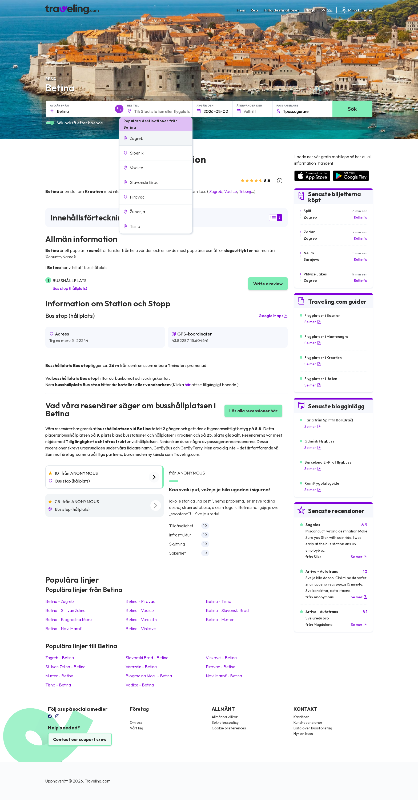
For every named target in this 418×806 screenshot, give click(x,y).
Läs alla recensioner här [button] (253, 410)
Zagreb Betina (59, 657)
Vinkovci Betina (221, 657)
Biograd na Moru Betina (149, 675)
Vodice (230, 191)
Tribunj (245, 191)
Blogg (310, 10)
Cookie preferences (229, 728)
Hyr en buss (303, 733)
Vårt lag (136, 728)
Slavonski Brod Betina (147, 657)
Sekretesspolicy (225, 722)
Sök (352, 108)
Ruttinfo (360, 217)
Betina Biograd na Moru (68, 619)
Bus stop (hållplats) (70, 288)
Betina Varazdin (141, 619)
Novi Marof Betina (224, 675)
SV (326, 10)
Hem (240, 10)
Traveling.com (98, 781)
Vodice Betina (140, 685)
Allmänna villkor (225, 716)
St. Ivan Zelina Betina (65, 666)
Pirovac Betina (220, 666)
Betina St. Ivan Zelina (65, 610)
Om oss (136, 722)
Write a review (268, 283)
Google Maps (273, 316)
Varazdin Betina (141, 666)
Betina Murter (220, 619)
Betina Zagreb (59, 601)
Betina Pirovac (140, 601)
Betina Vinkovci (141, 628)
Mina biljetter (357, 10)
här (188, 384)
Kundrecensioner (308, 722)
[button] (155, 138)
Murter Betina (59, 675)
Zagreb (215, 191)
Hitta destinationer (281, 10)
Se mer (312, 321)
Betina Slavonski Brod (227, 610)
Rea (254, 10)
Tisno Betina (58, 685)
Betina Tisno (218, 601)
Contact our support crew (80, 739)
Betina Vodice (140, 610)
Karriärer (301, 716)
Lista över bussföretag (313, 728)
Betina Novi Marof (63, 628)
